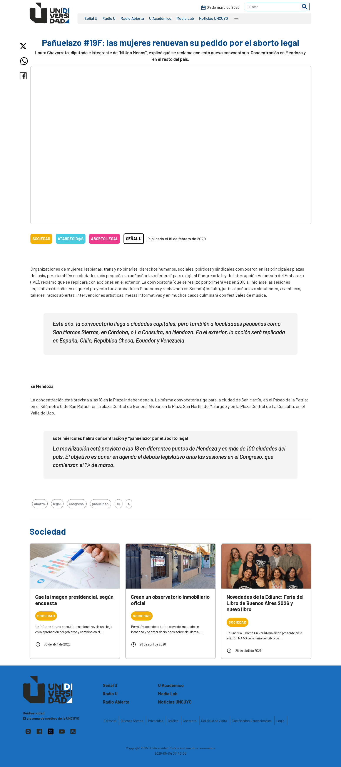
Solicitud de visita (214, 721)
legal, (57, 504)
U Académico (160, 18)
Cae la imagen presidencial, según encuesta (74, 600)
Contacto (190, 721)
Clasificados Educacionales (252, 721)
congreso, (77, 504)
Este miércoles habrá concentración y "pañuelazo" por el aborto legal (120, 438)
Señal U (90, 18)
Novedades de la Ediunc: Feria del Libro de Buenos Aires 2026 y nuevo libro (265, 603)
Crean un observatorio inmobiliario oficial (170, 600)
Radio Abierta (132, 18)
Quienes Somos (132, 721)
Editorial (110, 721)
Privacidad (155, 721)
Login (280, 721)
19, (118, 504)
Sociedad (41, 238)
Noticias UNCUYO (213, 18)
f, (129, 504)
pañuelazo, (100, 504)
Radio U (108, 18)
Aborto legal (104, 238)
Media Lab (185, 18)
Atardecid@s (71, 238)
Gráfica (173, 721)
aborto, (40, 504)
